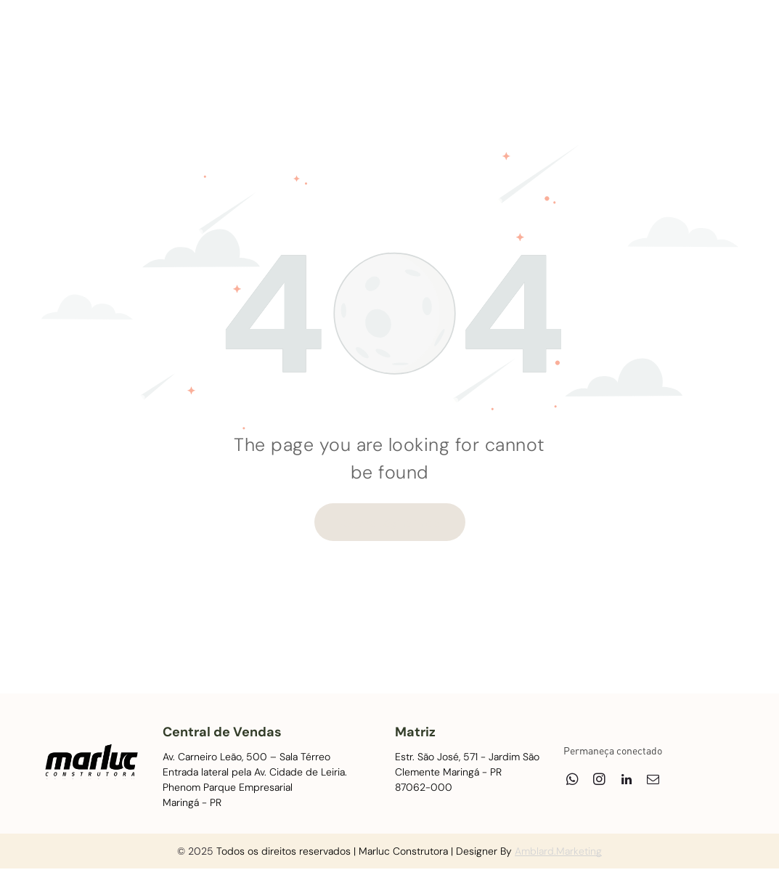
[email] (695, 37)
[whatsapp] (614, 37)
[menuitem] (186, 44)
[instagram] (641, 37)
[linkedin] (668, 37)
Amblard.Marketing (558, 851)
